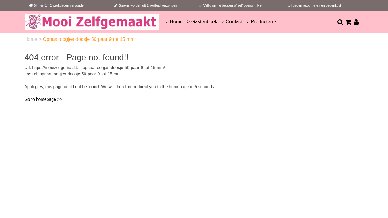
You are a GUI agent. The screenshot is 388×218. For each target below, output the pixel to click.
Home (32, 39)
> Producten (260, 21)
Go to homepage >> (43, 99)
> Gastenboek (202, 21)
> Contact (232, 21)
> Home (174, 21)
